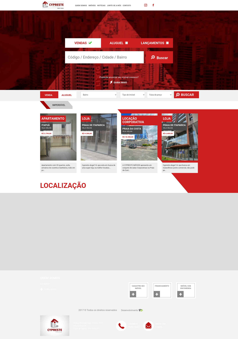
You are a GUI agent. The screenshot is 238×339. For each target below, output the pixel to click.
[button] (83, 43)
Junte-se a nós (114, 5)
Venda (78, 105)
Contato (127, 5)
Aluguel (55, 105)
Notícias (101, 5)
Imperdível (101, 105)
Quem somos (81, 5)
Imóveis (92, 5)
